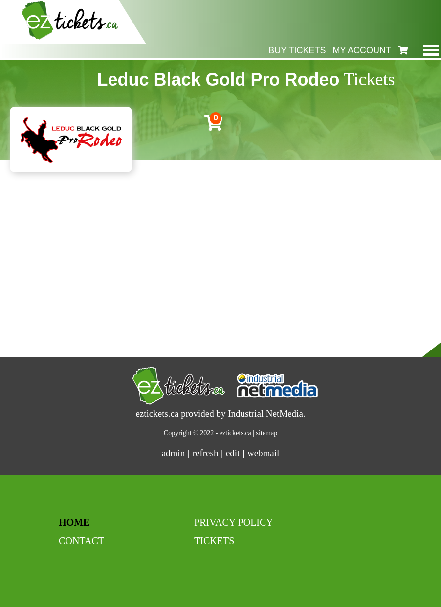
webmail (263, 453)
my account (361, 50)
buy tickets (297, 50)
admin (173, 453)
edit (233, 453)
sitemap (267, 433)
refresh (206, 453)
